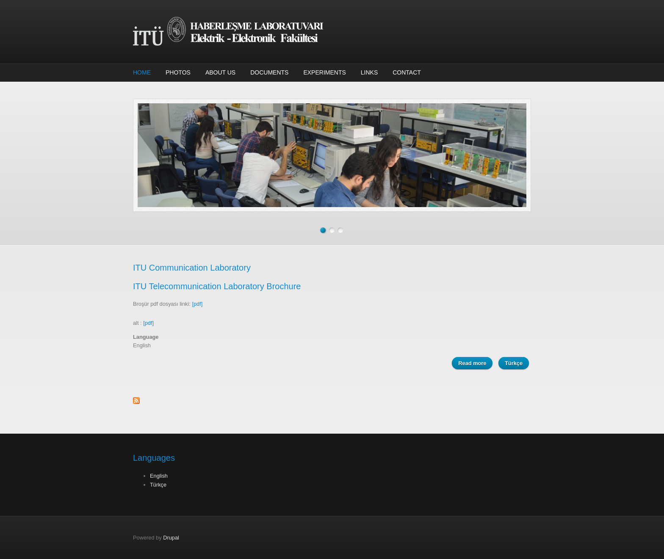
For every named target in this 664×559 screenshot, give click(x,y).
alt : (143, 323)
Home (142, 72)
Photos (178, 72)
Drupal (171, 537)
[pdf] (197, 304)
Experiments (324, 72)
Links (369, 72)
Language (145, 337)
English (159, 476)
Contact (407, 72)
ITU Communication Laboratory (192, 267)
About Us (220, 72)
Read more (475, 362)
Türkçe (514, 363)
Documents (269, 72)
